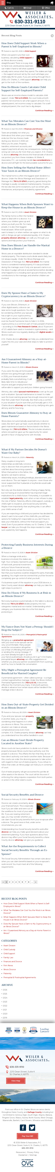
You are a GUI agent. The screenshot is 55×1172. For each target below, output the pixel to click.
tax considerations (41, 160)
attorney (36, 80)
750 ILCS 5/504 (20, 429)
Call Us (9, 8)
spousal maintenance (28, 392)
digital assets (45, 332)
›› (35, 882)
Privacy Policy (33, 1152)
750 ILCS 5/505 (21, 98)
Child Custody (9, 949)
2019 (4, 1017)
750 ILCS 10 (31, 683)
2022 (4, 1005)
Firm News (8, 965)
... (32, 882)
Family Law (8, 957)
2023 (4, 1001)
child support (25, 58)
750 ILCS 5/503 (20, 181)
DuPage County (35, 1112)
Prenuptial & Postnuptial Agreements (19, 977)
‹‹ (3, 882)
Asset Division (30, 212)
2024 (4, 997)
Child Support (30, 51)
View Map (15, 1081)
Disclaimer (22, 1155)
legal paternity (16, 498)
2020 (4, 1013)
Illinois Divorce (32, 367)
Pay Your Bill (27, 1136)
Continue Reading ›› (44, 110)
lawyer (4, 527)
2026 (4, 989)
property (30, 716)
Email (27, 8)
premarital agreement (23, 640)
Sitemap (33, 1155)
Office (46, 8)
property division (9, 238)
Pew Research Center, (28, 326)
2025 (4, 993)
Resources (20, 1152)
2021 (4, 1009)
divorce (4, 832)
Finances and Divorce (33, 129)
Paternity (30, 457)
